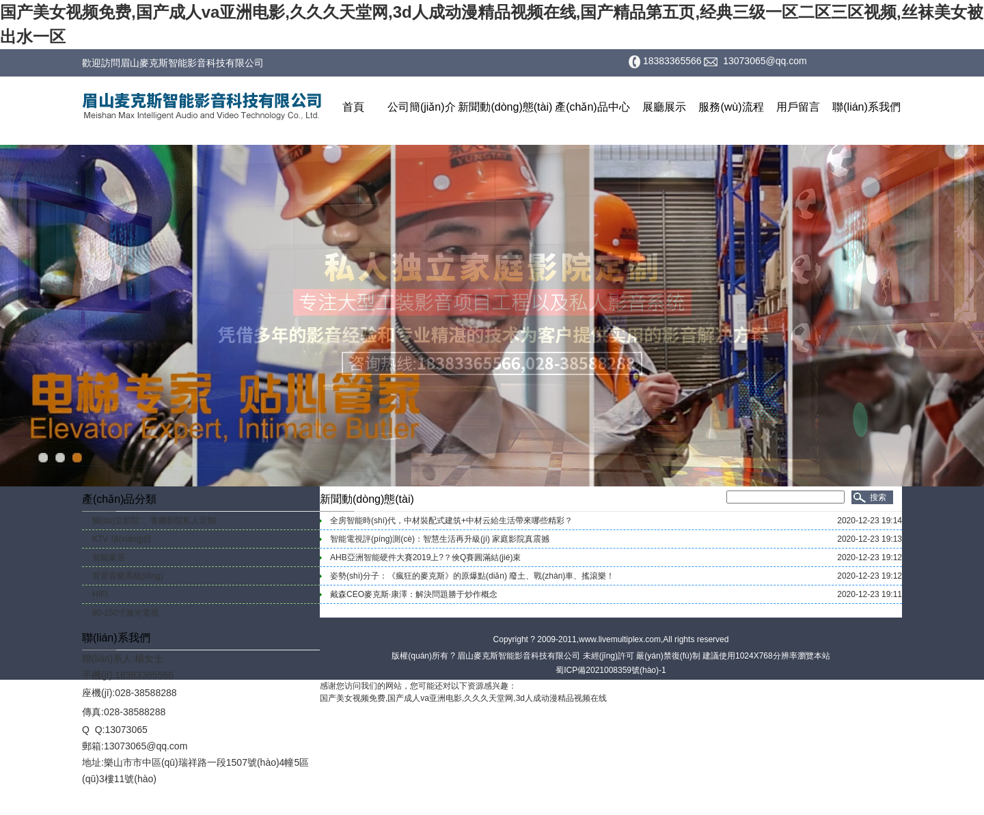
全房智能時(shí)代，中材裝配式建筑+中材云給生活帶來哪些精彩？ (451, 520)
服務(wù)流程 (730, 107)
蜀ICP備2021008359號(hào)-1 (611, 670)
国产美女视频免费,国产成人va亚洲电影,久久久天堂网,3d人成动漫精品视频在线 (463, 698)
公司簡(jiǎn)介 (421, 107)
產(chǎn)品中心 (592, 107)
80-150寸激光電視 (125, 613)
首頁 (353, 107)
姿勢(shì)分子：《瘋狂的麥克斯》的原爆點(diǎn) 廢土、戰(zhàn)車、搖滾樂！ (472, 576)
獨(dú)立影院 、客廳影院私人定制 (154, 520)
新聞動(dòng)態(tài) (505, 107)
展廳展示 (664, 107)
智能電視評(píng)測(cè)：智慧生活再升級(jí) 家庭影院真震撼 (439, 539)
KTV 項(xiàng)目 (122, 539)
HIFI (100, 594)
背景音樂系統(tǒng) (127, 576)
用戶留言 (798, 107)
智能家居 (108, 557)
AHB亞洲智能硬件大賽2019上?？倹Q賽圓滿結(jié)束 (425, 557)
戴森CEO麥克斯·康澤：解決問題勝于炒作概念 (413, 594)
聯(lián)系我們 (866, 107)
